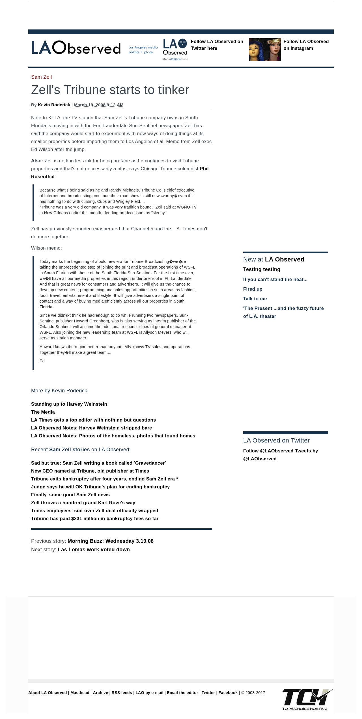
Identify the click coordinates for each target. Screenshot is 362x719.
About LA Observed (47, 692)
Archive (100, 692)
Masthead (79, 692)
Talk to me (255, 298)
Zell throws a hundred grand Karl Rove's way (83, 502)
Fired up (252, 289)
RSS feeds (122, 692)
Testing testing (262, 269)
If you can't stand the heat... (275, 279)
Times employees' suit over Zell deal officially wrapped (94, 510)
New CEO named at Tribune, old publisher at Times (90, 471)
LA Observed (285, 259)
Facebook (228, 692)
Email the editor (182, 692)
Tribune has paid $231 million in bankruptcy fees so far (95, 518)
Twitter (208, 692)
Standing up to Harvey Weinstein (69, 404)
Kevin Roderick (54, 104)
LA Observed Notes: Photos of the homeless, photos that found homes (113, 436)
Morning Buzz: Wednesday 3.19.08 (111, 541)
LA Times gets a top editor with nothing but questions (93, 420)
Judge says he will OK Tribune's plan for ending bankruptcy (100, 487)
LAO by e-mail (149, 692)
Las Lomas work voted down (94, 549)
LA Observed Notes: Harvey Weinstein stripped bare (91, 428)
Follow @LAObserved (268, 451)
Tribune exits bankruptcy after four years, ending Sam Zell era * (104, 479)
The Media (43, 412)
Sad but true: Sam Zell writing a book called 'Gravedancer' (98, 463)
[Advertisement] (165, 14)
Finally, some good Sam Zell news (70, 494)
